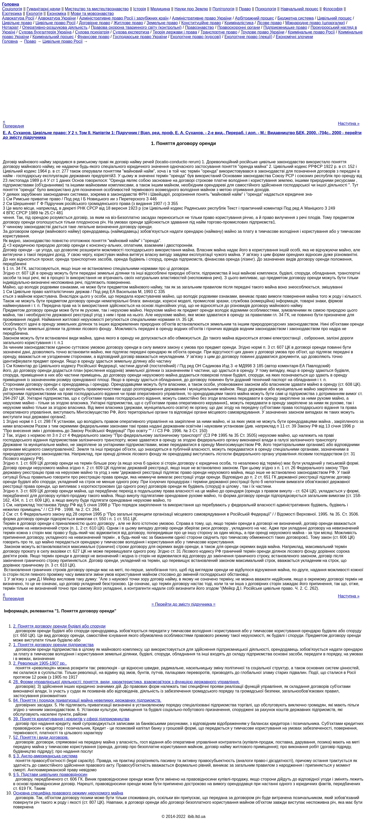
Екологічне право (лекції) (248, 37)
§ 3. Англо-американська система (45, 756)
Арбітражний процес (254, 18)
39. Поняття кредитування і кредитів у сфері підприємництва (71, 719)
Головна (10, 41)
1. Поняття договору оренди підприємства (53, 645)
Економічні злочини (294, 37)
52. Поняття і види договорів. (41, 737)
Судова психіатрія (92, 32)
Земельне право (162, 23)
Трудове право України (263, 32)
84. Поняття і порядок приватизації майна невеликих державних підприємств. (87, 700)
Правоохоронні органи (238, 27)
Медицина (160, 9)
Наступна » (349, 123)
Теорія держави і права (175, 32)
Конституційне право (201, 23)
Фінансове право (93, 37)
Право (245, 9)
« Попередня (13, 123)
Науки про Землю (191, 9)
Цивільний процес (334, 18)
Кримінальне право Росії (311, 32)
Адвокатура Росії (18, 18)
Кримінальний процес (53, 37)
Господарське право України (140, 37)
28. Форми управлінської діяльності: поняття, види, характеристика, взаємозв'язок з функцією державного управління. (126, 682)
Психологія (265, 9)
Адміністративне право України (202, 18)
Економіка (56, 13)
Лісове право (269, 23)
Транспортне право (219, 32)
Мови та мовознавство (92, 13)
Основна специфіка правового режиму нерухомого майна (68, 793)
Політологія (223, 9)
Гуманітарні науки (43, 9)
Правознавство (199, 27)
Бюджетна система (295, 18)
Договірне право (94, 23)
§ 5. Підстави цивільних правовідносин (50, 774)
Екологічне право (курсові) (195, 37)
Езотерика (12, 13)
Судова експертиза (131, 32)
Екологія (34, 13)
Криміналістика (238, 23)
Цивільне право (17, 23)
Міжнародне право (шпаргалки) (315, 23)
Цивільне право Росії (56, 23)
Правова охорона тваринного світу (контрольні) (136, 27)
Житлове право (128, 23)
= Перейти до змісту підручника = (183, 604)
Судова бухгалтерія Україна (45, 32)
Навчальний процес (300, 9)
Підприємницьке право (285, 27)
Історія (139, 9)
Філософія (333, 9)
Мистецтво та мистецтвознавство (97, 9)
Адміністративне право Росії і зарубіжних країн (123, 18)
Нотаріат (10, 27)
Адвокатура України (57, 18)
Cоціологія (12, 9)
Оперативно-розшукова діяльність (55, 27)
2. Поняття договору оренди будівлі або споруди (59, 626)
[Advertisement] (183, 80)
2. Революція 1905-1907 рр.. (40, 663)
